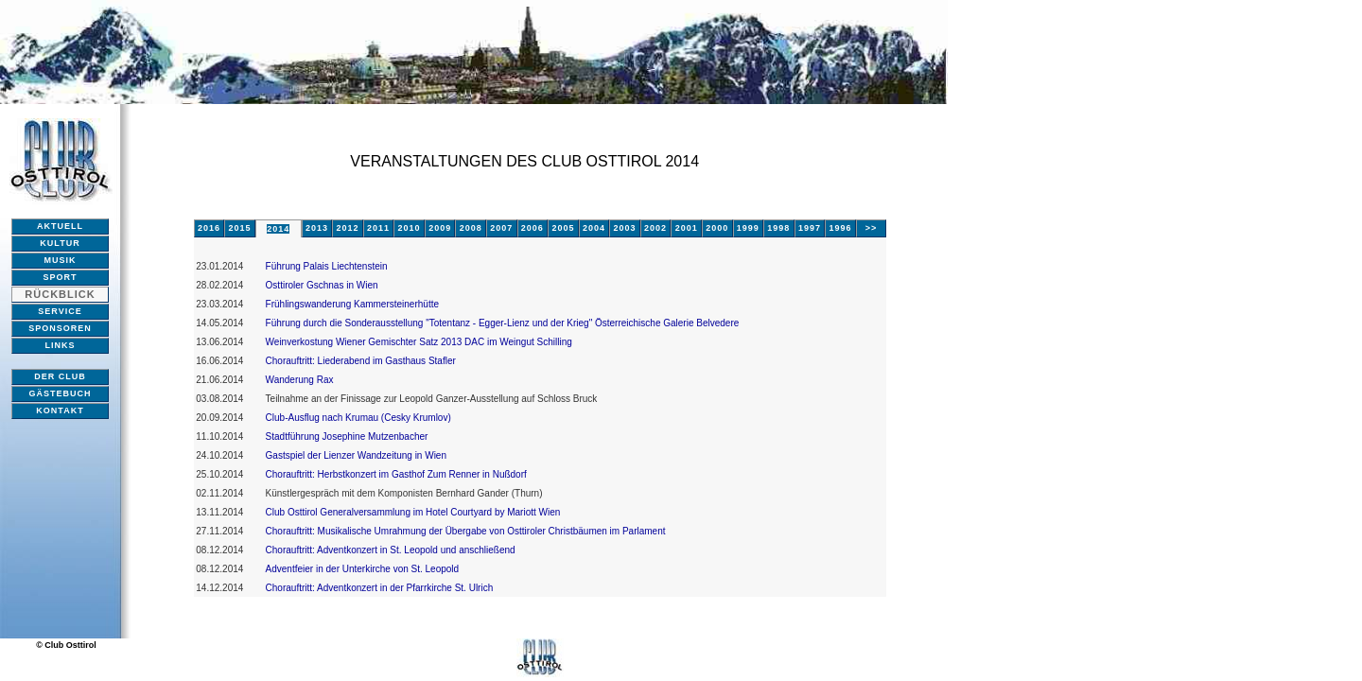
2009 (439, 228)
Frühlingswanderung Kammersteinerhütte (352, 304)
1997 (809, 228)
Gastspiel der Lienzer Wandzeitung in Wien (356, 455)
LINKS (60, 345)
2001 (686, 228)
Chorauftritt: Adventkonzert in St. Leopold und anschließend (390, 550)
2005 (562, 228)
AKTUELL (60, 226)
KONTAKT (59, 410)
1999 (748, 228)
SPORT (60, 277)
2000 (717, 228)
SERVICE (59, 311)
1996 (840, 228)
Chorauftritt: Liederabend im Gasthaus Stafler (361, 361)
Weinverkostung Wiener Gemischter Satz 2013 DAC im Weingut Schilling (419, 342)
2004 (594, 228)
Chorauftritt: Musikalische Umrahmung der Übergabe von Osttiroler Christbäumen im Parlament (466, 531)
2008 (471, 228)
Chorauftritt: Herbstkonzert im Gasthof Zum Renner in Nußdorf (396, 474)
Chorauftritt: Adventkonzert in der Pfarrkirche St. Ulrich (380, 588)
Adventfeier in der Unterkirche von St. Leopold (363, 569)
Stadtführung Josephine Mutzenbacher (347, 436)
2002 (655, 228)
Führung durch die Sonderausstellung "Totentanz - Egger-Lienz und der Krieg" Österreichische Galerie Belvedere (503, 323)
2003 (625, 228)
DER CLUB (60, 376)
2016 (209, 228)
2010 (409, 228)
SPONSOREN (60, 328)
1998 (778, 228)
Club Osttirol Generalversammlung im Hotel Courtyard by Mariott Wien (413, 512)
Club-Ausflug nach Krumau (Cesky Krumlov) (358, 417)
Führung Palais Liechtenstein (327, 266)
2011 (378, 228)
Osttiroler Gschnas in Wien (322, 285)
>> (871, 228)
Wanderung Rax (300, 380)
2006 (532, 228)
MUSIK (60, 260)
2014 (278, 229)
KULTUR (59, 243)
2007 (501, 228)
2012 (347, 228)
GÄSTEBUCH (59, 393)
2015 (239, 228)
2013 (317, 228)
